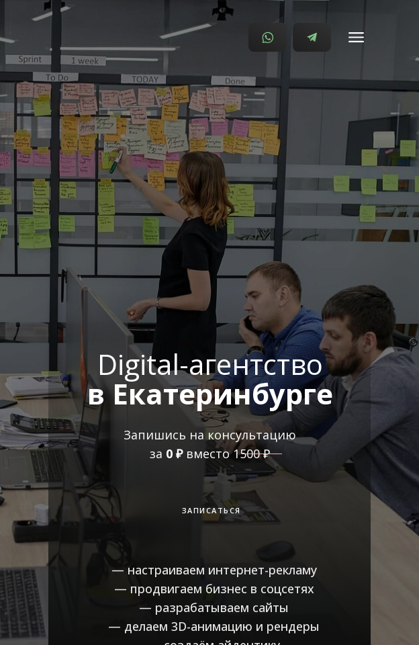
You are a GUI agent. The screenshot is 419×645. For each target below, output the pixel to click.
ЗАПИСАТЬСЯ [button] (211, 510)
